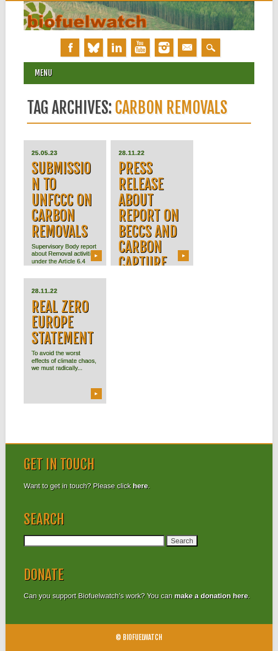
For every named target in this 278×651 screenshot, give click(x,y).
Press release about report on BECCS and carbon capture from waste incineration (148, 246)
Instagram (164, 47)
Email (187, 47)
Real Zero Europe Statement (62, 322)
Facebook (70, 47)
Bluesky (93, 47)
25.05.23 (44, 153)
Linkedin (116, 47)
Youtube (140, 47)
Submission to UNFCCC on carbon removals (61, 199)
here (140, 486)
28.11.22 (131, 153)
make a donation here (211, 596)
